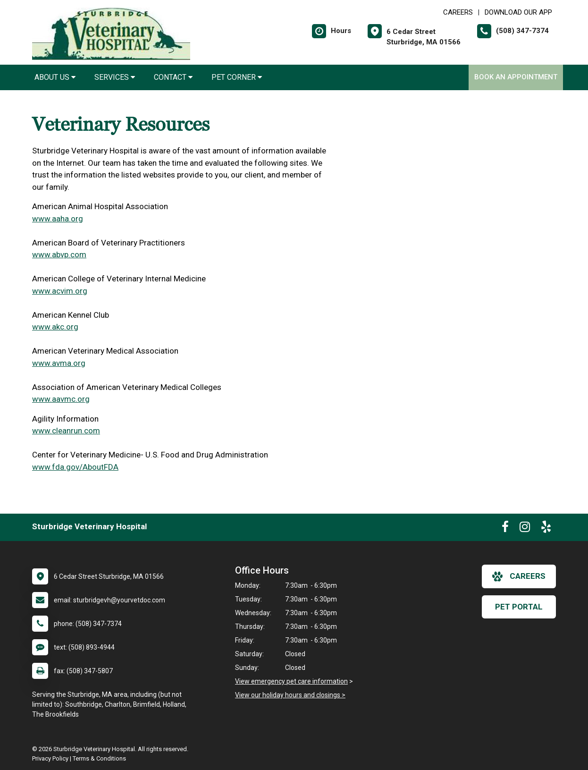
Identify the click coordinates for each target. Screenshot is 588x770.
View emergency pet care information (291, 681)
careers (519, 576)
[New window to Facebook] (505, 529)
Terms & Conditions (99, 758)
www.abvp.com (59, 254)
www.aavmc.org (61, 399)
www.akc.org (55, 326)
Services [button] (114, 77)
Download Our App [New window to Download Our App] (518, 12)
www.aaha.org (57, 218)
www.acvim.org (59, 291)
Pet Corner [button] (236, 77)
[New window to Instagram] (525, 529)
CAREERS (458, 12)
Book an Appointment (515, 77)
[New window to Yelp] (546, 529)
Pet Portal (519, 606)
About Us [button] (55, 77)
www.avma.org (58, 363)
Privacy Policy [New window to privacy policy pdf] (50, 758)
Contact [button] (173, 77)
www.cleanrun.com (66, 430)
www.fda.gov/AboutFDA (75, 467)
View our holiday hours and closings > (290, 695)
